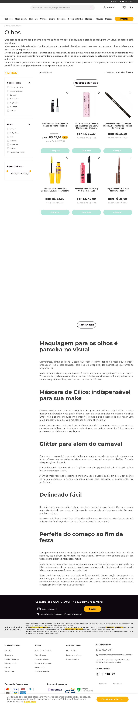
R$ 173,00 (25, 170)
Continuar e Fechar (112, 699)
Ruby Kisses (14, 129)
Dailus (12, 106)
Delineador (14, 95)
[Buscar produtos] (91, 7)
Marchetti (13, 103)
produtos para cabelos (39, 628)
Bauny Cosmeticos (17, 148)
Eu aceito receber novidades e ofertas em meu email (61, 615)
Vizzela (12, 125)
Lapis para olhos (16, 87)
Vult (11, 133)
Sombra (13, 91)
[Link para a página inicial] (6, 21)
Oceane (13, 137)
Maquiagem (11, 22)
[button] (18, 79)
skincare (119, 628)
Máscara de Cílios (16, 83)
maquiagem (109, 628)
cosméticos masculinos (74, 630)
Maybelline (14, 99)
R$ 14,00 (15, 170)
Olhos (19, 22)
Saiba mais (30, 701)
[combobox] (62, 7)
